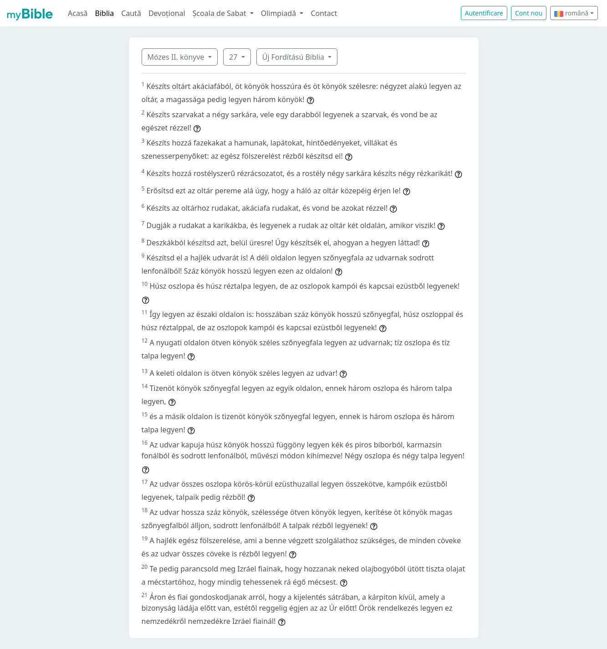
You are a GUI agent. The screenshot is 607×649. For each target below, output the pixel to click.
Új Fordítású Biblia (294, 57)
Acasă (78, 13)
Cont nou (528, 13)
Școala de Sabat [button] (220, 13)
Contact (324, 13)
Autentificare (484, 13)
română (571, 13)
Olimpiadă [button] (279, 13)
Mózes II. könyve (177, 57)
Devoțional (166, 13)
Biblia (104, 13)
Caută (131, 13)
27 (234, 57)
